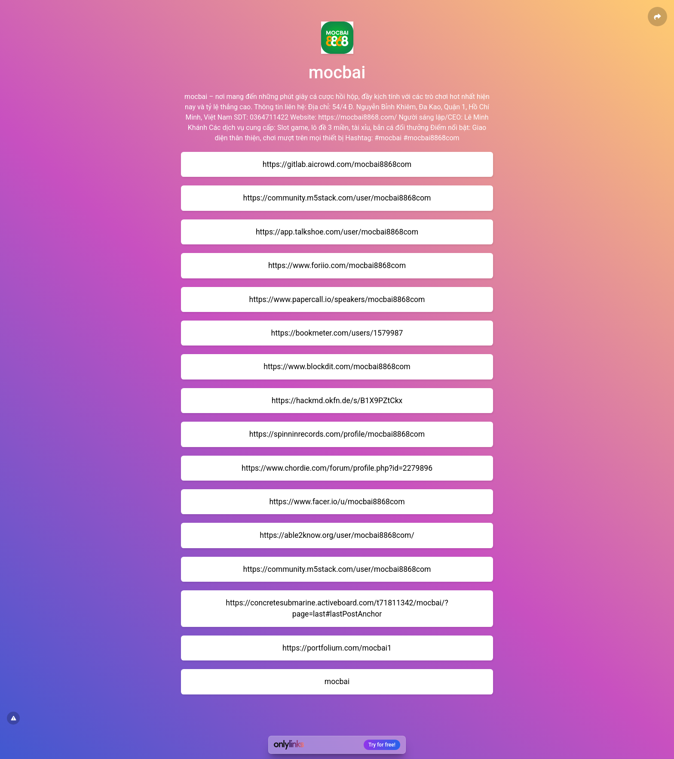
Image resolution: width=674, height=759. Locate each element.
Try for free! (381, 745)
